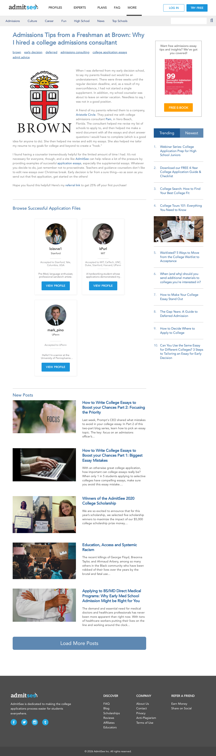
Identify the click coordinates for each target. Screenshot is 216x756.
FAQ (117, 8)
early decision (33, 52)
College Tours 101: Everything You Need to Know (181, 208)
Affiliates (109, 723)
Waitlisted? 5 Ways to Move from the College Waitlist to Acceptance (179, 257)
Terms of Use (144, 723)
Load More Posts (79, 643)
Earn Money (179, 704)
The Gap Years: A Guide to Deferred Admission (179, 314)
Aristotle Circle (86, 115)
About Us (142, 704)
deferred (51, 52)
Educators (110, 727)
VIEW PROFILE (55, 285)
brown (17, 52)
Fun (63, 21)
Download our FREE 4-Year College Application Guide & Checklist (180, 172)
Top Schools (119, 21)
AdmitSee (82, 159)
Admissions (12, 21)
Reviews (108, 718)
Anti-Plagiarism (146, 718)
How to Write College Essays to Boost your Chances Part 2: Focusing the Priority (113, 407)
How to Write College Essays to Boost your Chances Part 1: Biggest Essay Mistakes (112, 455)
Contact (141, 708)
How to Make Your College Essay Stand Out (179, 297)
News (100, 21)
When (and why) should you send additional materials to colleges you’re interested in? (180, 278)
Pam (108, 119)
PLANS (102, 8)
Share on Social (181, 708)
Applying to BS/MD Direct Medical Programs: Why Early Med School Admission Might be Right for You (111, 596)
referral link (72, 185)
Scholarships (111, 713)
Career (49, 21)
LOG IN (174, 8)
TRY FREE (197, 8)
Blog (106, 708)
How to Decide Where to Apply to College (177, 331)
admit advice (21, 57)
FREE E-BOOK (178, 108)
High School (81, 21)
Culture (32, 21)
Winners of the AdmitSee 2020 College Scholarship (108, 501)
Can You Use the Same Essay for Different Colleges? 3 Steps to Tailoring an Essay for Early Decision (181, 351)
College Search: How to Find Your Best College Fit (180, 191)
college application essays (110, 52)
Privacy (141, 713)
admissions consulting (75, 52)
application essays (69, 163)
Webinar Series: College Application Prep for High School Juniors (178, 151)
